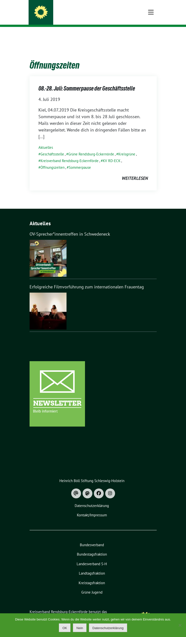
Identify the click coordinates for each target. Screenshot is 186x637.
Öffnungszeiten (52, 159)
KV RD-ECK (111, 153)
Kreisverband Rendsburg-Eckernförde (91, 10)
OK (64, 628)
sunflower (67, 609)
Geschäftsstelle (52, 146)
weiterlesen (135, 170)
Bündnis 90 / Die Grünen (70, 17)
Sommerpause (80, 159)
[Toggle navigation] (151, 34)
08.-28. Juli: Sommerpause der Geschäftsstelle (86, 80)
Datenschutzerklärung (107, 628)
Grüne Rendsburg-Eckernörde (91, 146)
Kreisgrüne (126, 146)
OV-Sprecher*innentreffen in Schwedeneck (70, 226)
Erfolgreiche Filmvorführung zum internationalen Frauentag (87, 279)
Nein (79, 628)
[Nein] (179, 625)
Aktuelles (45, 139)
